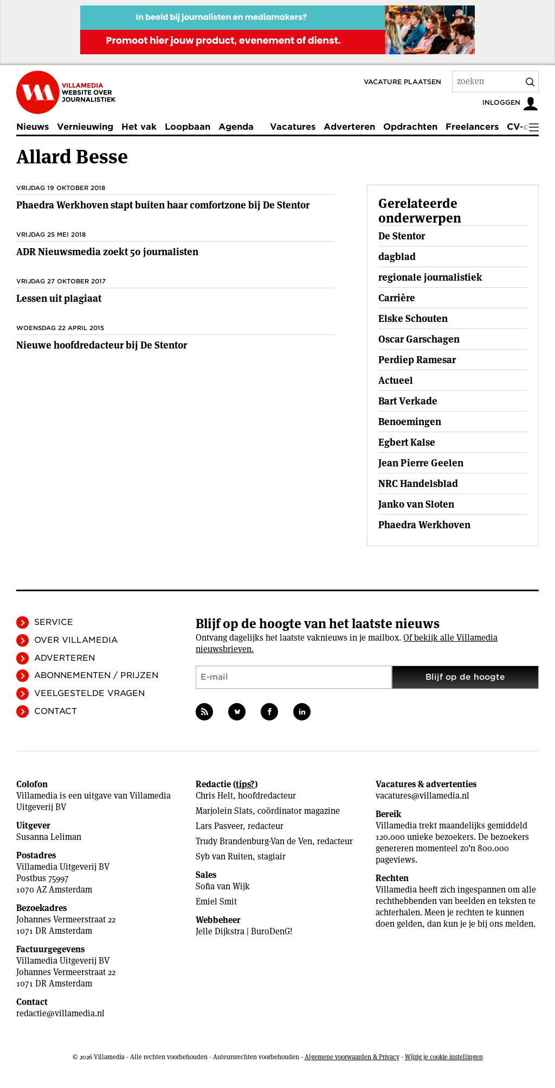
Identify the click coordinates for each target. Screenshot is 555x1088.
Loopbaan (187, 127)
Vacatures (292, 127)
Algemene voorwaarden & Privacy (352, 1057)
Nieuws (32, 127)
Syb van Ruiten (224, 856)
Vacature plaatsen (402, 82)
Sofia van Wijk (223, 886)
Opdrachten (410, 127)
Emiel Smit (216, 901)
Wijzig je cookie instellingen (444, 1057)
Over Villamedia (76, 640)
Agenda (236, 127)
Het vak (139, 127)
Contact (55, 711)
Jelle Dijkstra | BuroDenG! (244, 931)
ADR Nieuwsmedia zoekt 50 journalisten (107, 251)
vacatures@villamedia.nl (422, 795)
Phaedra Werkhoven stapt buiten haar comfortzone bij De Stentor (162, 205)
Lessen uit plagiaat (58, 298)
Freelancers (472, 127)
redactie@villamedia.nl (60, 1013)
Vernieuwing (85, 127)
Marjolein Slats (224, 811)
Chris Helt (214, 795)
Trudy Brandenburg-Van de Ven (254, 841)
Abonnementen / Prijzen (96, 675)
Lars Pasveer (219, 826)
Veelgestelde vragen (89, 693)
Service (53, 622)
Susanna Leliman (48, 837)
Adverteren (349, 127)
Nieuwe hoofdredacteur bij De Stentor (101, 345)
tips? (245, 784)
